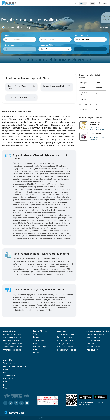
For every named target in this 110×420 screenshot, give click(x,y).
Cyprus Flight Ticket (12, 350)
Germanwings (39, 346)
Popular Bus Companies (97, 331)
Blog (5, 382)
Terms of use (9, 363)
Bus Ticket (62, 331)
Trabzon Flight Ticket (12, 347)
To (41, 35)
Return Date (9, 45)
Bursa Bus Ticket (65, 347)
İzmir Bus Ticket (64, 337)
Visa (5, 388)
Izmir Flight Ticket (11, 340)
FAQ (5, 372)
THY (35, 334)
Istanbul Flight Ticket (12, 334)
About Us (7, 360)
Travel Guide (9, 375)
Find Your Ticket (101, 27)
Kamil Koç (90, 344)
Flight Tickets (9, 331)
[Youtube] (27, 403)
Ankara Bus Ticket (65, 334)
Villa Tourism (92, 350)
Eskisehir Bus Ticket (66, 350)
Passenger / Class (47, 45)
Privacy (6, 369)
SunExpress (38, 340)
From (7, 35)
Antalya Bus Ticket (65, 344)
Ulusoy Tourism (93, 347)
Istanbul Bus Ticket (66, 340)
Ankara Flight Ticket (12, 337)
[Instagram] (16, 403)
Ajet (35, 343)
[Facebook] (5, 403)
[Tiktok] (21, 403)
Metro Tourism (93, 337)
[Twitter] (10, 403)
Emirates (37, 353)
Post (5, 385)
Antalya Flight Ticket (12, 344)
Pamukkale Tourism (95, 334)
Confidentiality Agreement (15, 366)
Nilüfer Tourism (93, 340)
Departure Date (81, 35)
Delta (35, 349)
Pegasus (37, 337)
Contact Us (8, 378)
